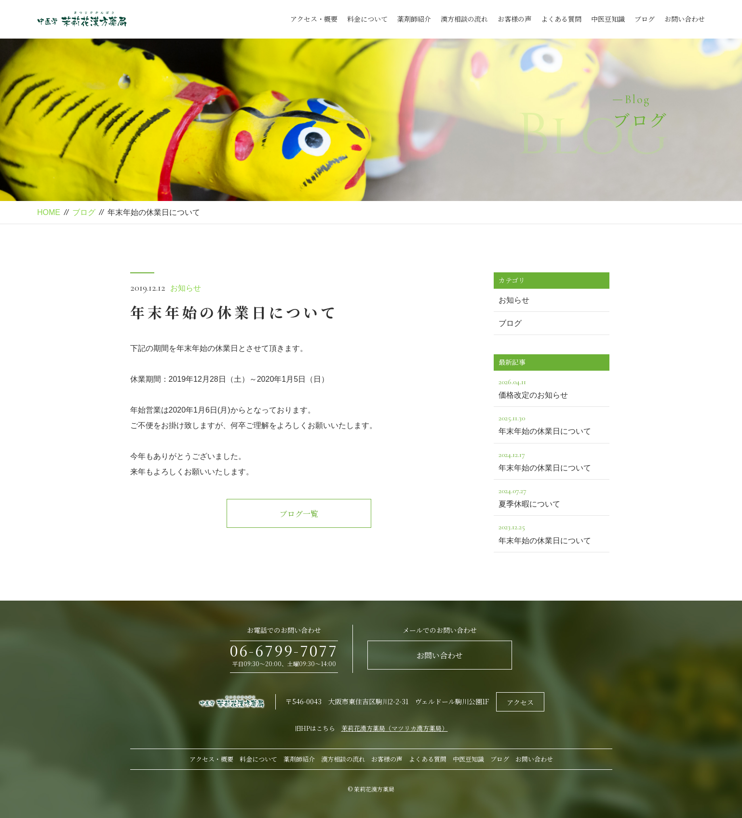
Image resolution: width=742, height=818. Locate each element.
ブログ (644, 19)
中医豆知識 (608, 19)
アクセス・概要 (313, 19)
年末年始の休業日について (552, 423)
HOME (48, 212)
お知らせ (185, 288)
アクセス (520, 702)
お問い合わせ (684, 19)
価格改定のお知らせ (552, 387)
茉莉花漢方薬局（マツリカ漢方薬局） (394, 728)
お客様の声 (514, 19)
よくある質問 (561, 19)
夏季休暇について (552, 496)
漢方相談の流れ (464, 19)
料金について (367, 19)
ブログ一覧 (299, 513)
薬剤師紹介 (414, 19)
